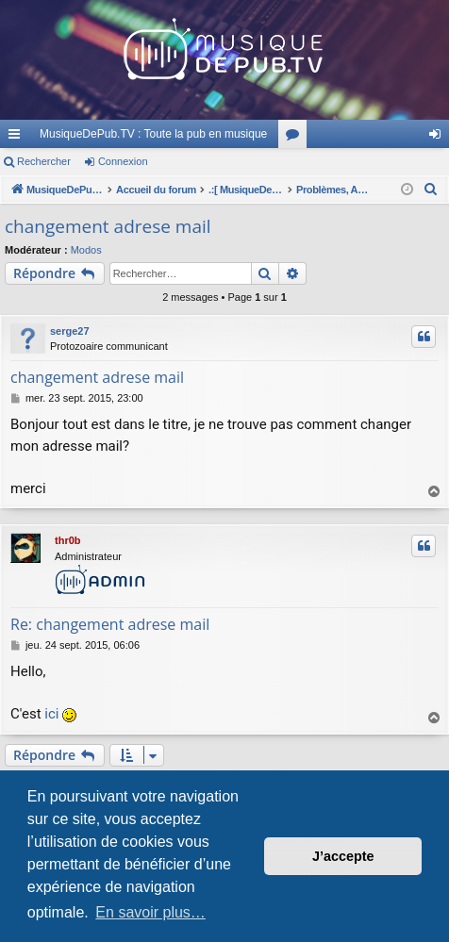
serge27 (70, 331)
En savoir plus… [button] (150, 912)
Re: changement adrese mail (109, 624)
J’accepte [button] (343, 856)
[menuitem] (431, 189)
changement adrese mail (108, 226)
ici (51, 713)
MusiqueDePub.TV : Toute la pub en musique (153, 133)
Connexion (123, 161)
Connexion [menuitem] (439, 137)
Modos (86, 250)
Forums (296, 137)
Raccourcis (18, 137)
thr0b (68, 540)
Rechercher (44, 161)
